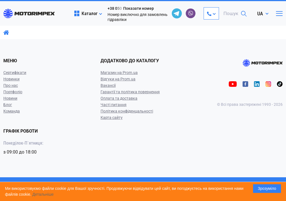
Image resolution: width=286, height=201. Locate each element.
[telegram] (176, 13)
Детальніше (43, 194)
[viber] (190, 13)
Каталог (85, 13)
